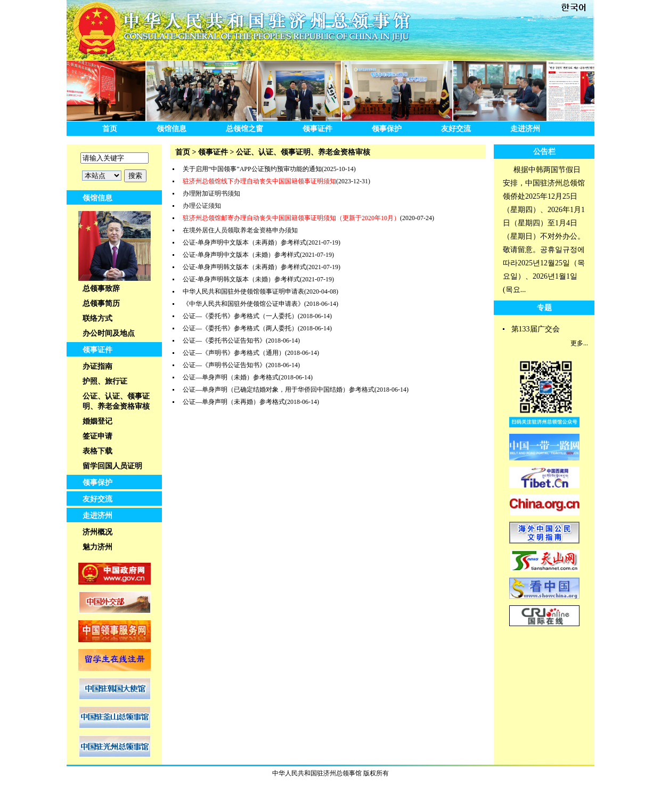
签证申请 (97, 436)
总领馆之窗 (244, 129)
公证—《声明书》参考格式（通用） (234, 352)
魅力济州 (97, 547)
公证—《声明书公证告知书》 (224, 365)
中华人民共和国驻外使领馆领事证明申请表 (243, 291)
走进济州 (525, 129)
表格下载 (97, 451)
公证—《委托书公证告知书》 (224, 340)
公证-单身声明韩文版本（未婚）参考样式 (241, 279)
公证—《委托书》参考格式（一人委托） (240, 316)
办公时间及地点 (109, 333)
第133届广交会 (535, 329)
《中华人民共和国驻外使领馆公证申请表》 (243, 303)
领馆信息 (171, 129)
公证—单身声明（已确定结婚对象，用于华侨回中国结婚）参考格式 (278, 389)
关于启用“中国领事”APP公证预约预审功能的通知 (252, 169)
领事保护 (387, 129)
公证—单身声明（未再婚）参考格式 (234, 402)
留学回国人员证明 (112, 466)
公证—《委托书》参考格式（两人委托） (240, 328)
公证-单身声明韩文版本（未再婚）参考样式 (244, 267)
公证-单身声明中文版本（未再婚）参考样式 (244, 242)
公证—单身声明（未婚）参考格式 (231, 377)
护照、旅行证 (105, 381)
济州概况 (97, 532)
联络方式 (97, 318)
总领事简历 (101, 303)
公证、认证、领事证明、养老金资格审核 (116, 401)
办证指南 (97, 366)
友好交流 (456, 129)
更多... (579, 343)
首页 (109, 129)
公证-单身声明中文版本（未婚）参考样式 (241, 254)
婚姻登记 (97, 421)
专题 (544, 308)
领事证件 (317, 129)
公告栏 (544, 152)
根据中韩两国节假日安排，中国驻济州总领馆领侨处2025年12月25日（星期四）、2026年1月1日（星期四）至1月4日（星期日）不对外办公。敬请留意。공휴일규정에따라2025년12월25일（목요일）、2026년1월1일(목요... (544, 230)
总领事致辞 (101, 289)
